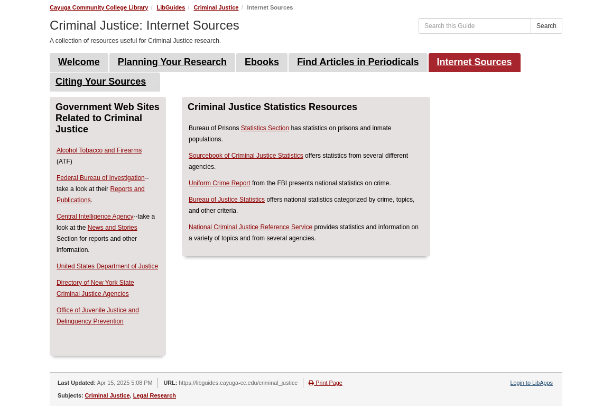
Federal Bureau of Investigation (101, 178)
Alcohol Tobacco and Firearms (99, 150)
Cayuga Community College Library (99, 7)
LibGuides (171, 7)
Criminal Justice (215, 7)
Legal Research (154, 395)
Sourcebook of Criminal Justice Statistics (246, 155)
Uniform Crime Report (220, 183)
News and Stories (112, 227)
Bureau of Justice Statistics (227, 199)
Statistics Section (265, 128)
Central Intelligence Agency (95, 216)
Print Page (325, 383)
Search (546, 26)
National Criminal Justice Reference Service (250, 227)
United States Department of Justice (107, 266)
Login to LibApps (532, 383)
